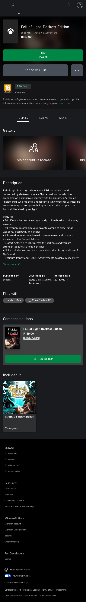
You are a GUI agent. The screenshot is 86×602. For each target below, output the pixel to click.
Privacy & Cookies (31, 590)
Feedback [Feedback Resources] (9, 494)
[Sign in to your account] (79, 5)
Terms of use (47, 590)
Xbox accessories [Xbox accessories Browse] (12, 471)
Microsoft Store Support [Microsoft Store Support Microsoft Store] (15, 529)
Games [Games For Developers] (8, 559)
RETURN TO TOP (43, 359)
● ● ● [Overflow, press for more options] (77, 70)
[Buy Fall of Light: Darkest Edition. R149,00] (43, 55)
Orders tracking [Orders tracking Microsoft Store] (12, 541)
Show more (11, 264)
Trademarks (61, 590)
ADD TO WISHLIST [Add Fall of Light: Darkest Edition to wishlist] (35, 70)
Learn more (65, 103)
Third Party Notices (13, 595)
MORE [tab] (63, 117)
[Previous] (71, 130)
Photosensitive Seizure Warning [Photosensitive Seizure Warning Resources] (19, 506)
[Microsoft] (43, 3)
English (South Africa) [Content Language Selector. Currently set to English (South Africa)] (20, 569)
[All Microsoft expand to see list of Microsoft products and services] (4, 5)
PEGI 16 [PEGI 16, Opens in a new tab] (23, 86)
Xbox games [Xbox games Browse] (10, 459)
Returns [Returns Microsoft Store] (8, 535)
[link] (19, 406)
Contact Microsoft (13, 590)
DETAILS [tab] (23, 117)
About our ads (30, 595)
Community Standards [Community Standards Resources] (15, 500)
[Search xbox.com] (13, 5)
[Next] (79, 130)
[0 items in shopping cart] (70, 5)
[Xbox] (10, 13)
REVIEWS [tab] (43, 117)
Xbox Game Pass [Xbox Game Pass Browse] (12, 465)
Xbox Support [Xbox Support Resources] (11, 488)
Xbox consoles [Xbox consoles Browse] (11, 453)
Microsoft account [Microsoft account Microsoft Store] (13, 523)
